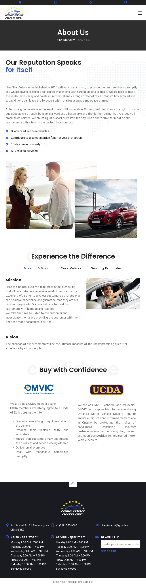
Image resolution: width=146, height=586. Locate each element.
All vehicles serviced (24, 151)
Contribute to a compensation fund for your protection (46, 137)
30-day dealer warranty (26, 144)
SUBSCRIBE (108, 551)
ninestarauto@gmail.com (115, 525)
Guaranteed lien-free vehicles (30, 131)
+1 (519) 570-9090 (66, 525)
